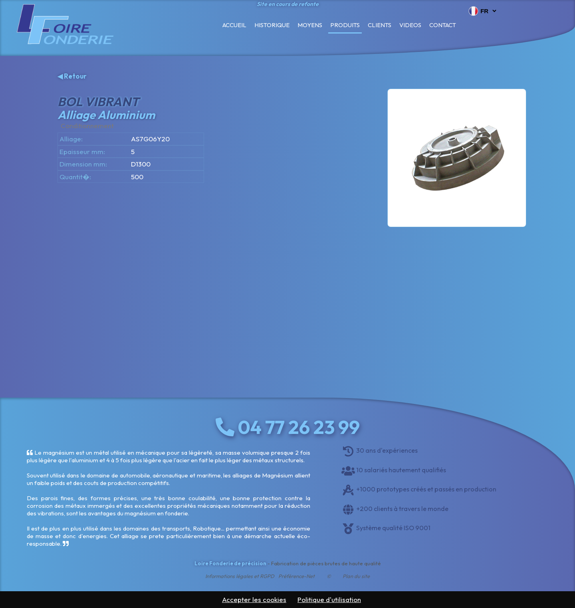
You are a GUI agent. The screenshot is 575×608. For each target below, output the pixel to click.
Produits (345, 25)
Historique (271, 25)
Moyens (309, 25)
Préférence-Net (296, 576)
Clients (379, 25)
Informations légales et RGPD (239, 576)
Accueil (234, 25)
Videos (410, 25)
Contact (442, 25)
